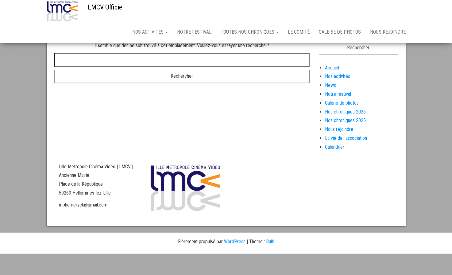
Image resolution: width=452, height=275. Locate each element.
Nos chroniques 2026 (345, 133)
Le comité (299, 32)
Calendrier (334, 168)
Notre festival (194, 32)
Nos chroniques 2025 (345, 142)
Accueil (332, 89)
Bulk (270, 263)
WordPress (234, 263)
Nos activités (150, 32)
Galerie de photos (340, 32)
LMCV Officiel (106, 7)
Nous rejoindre (388, 32)
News (330, 107)
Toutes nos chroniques (250, 32)
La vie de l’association (346, 159)
